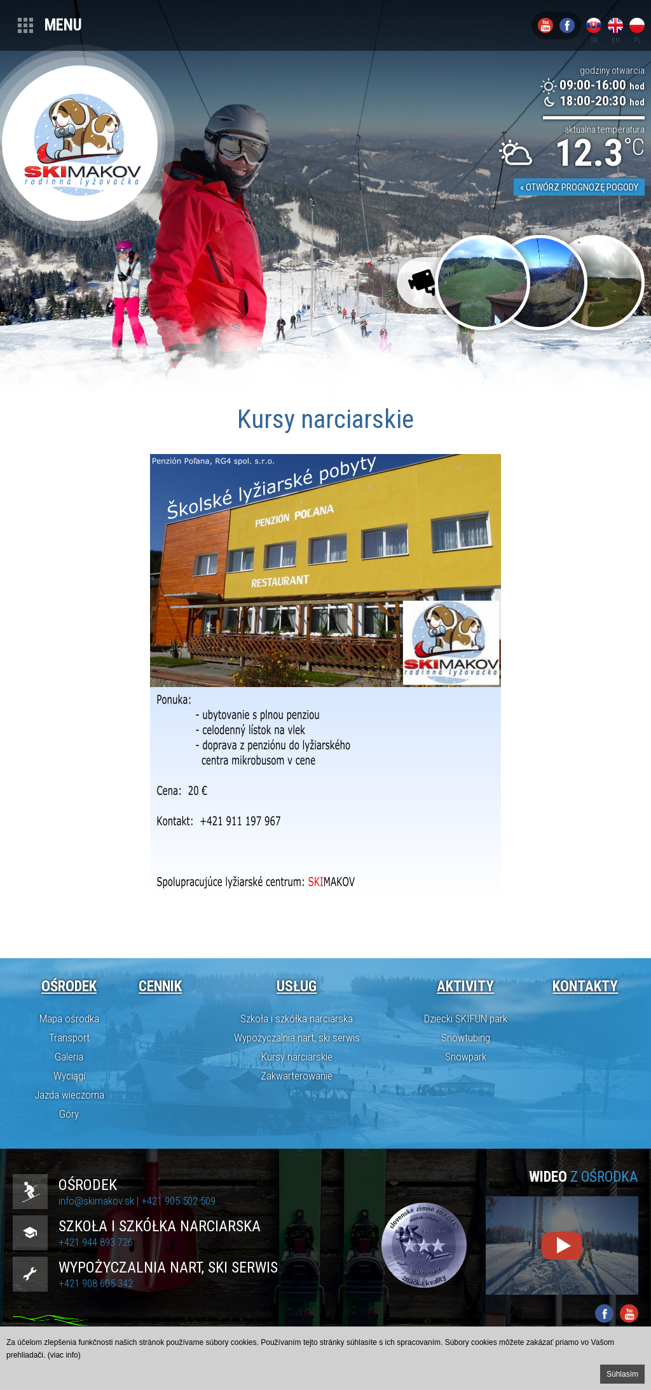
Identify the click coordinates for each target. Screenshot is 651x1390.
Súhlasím (622, 1374)
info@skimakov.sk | (99, 1200)
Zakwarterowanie (296, 1075)
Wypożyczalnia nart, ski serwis (297, 1037)
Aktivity (465, 986)
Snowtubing (465, 1037)
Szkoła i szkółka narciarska (296, 1018)
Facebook (567, 25)
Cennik (160, 986)
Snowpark (465, 1056)
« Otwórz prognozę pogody (579, 187)
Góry (69, 1113)
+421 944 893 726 (95, 1242)
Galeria (69, 1056)
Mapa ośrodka (69, 1018)
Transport (69, 1037)
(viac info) (64, 1355)
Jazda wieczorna (69, 1094)
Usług (297, 986)
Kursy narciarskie (296, 1056)
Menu (63, 25)
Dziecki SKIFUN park (465, 1018)
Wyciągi (69, 1075)
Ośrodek (69, 986)
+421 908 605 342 (95, 1283)
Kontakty (585, 986)
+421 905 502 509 (178, 1200)
